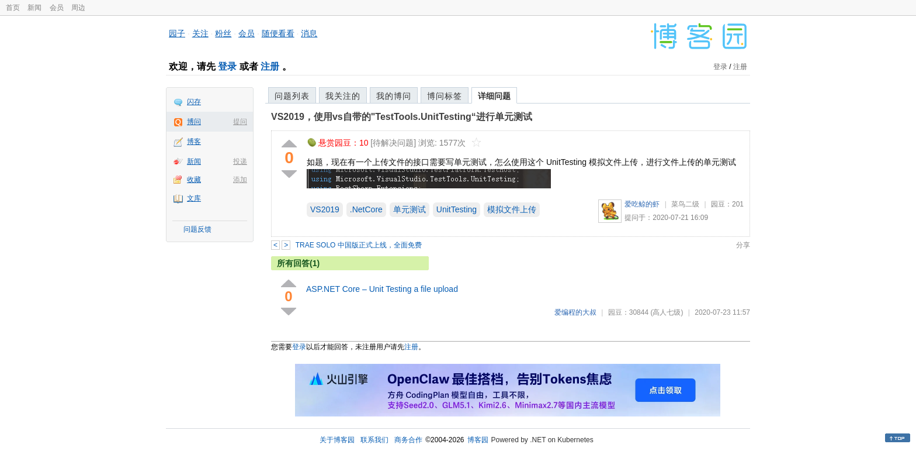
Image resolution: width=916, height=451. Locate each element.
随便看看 (278, 33)
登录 (227, 66)
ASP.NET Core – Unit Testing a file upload (382, 289)
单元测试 (409, 209)
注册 (270, 66)
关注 (200, 33)
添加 (240, 179)
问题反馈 (197, 229)
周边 (78, 8)
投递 (240, 161)
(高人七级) (666, 312)
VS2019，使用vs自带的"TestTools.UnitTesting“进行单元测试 (401, 117)
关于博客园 (337, 440)
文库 (194, 198)
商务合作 (408, 440)
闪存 (194, 102)
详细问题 (494, 96)
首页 (13, 8)
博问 (194, 122)
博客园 (477, 440)
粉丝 (223, 33)
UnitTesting (456, 209)
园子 (177, 33)
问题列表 (292, 96)
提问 (240, 122)
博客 (194, 141)
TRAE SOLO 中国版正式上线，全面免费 (359, 245)
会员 (57, 8)
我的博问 (393, 96)
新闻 (34, 8)
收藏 (194, 179)
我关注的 (342, 96)
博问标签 (444, 96)
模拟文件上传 (511, 209)
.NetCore (366, 209)
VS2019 (324, 209)
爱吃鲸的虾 (642, 204)
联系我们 (374, 440)
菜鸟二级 (685, 204)
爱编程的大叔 (575, 312)
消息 (309, 33)
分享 (743, 245)
